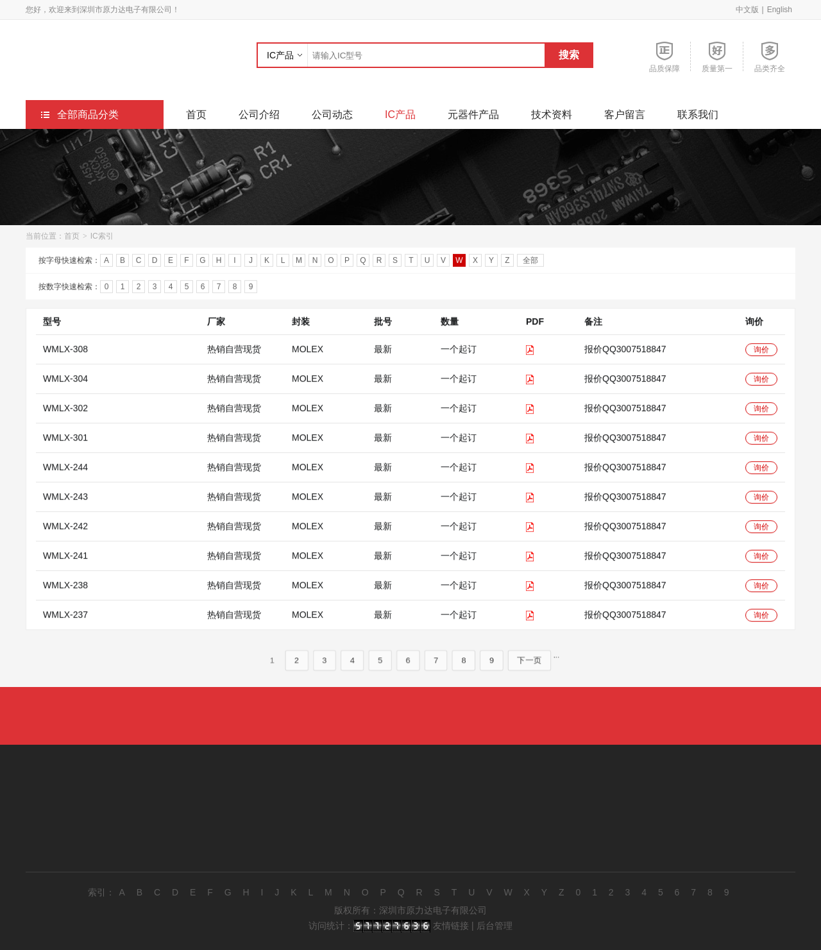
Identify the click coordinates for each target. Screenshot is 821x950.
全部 (530, 262)
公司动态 (332, 114)
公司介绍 (259, 114)
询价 (761, 363)
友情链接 (451, 925)
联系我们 (697, 114)
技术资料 (551, 114)
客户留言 (624, 114)
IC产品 (280, 55)
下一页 (536, 674)
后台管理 (494, 925)
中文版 (747, 9)
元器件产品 (473, 114)
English (779, 9)
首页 (196, 114)
